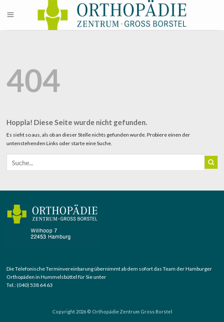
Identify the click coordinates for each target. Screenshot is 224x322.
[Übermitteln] (211, 162)
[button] (10, 15)
